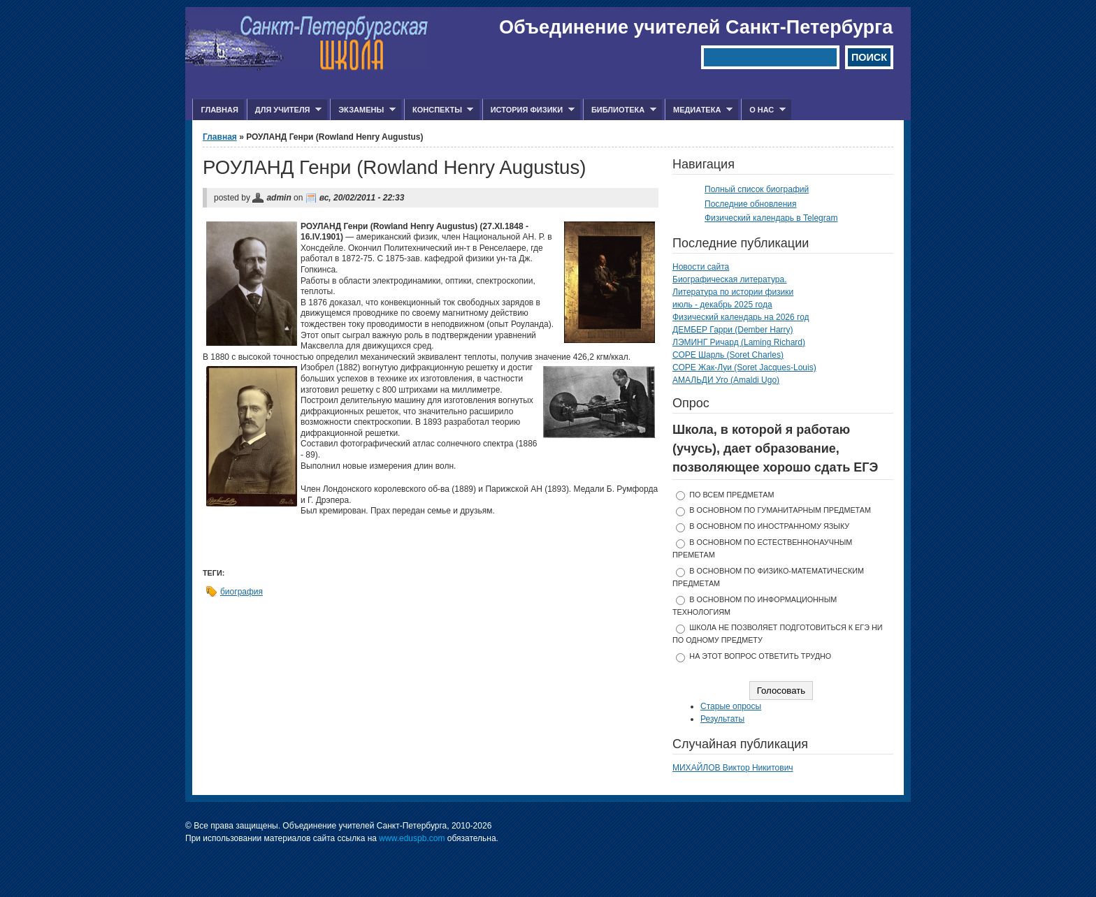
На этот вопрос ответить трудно (760, 656)
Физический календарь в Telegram (771, 218)
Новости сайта (700, 267)
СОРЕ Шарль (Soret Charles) (728, 355)
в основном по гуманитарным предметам (780, 510)
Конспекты (438, 110)
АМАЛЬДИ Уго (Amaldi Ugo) (725, 380)
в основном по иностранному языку (769, 526)
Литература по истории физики (732, 292)
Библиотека (619, 110)
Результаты (722, 719)
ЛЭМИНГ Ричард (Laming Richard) (738, 342)
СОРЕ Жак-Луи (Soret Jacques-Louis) (744, 367)
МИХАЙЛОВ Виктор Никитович (732, 768)
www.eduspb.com (412, 838)
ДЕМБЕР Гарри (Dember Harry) (732, 330)
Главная (219, 109)
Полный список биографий (757, 189)
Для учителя (284, 110)
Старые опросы (730, 706)
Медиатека (699, 110)
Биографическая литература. (729, 279)
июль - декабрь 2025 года (722, 304)
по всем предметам (731, 494)
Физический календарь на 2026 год (740, 317)
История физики (528, 110)
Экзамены (363, 110)
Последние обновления (751, 204)
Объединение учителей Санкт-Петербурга (696, 27)
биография (241, 592)
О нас (763, 110)
